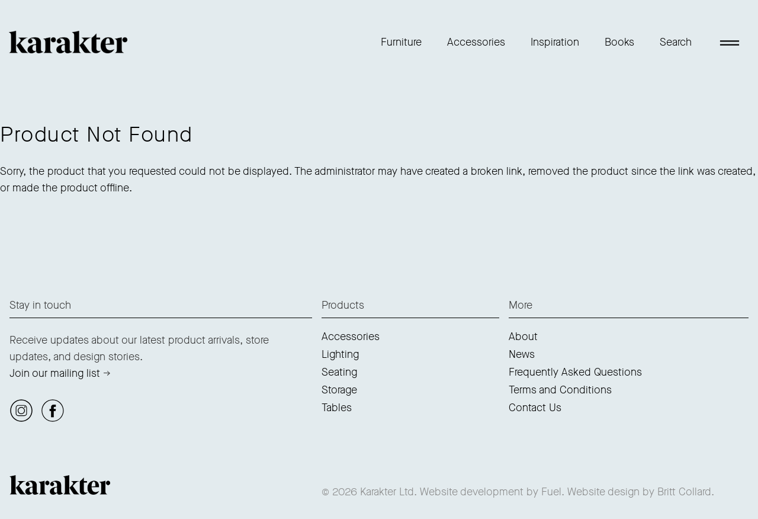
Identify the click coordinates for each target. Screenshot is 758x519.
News (522, 354)
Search (676, 42)
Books (619, 42)
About (523, 336)
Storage (339, 390)
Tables (337, 408)
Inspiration (555, 42)
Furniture (401, 42)
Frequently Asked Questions (575, 372)
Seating (339, 372)
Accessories (476, 42)
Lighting (340, 354)
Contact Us (535, 408)
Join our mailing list (54, 373)
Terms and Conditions (560, 390)
